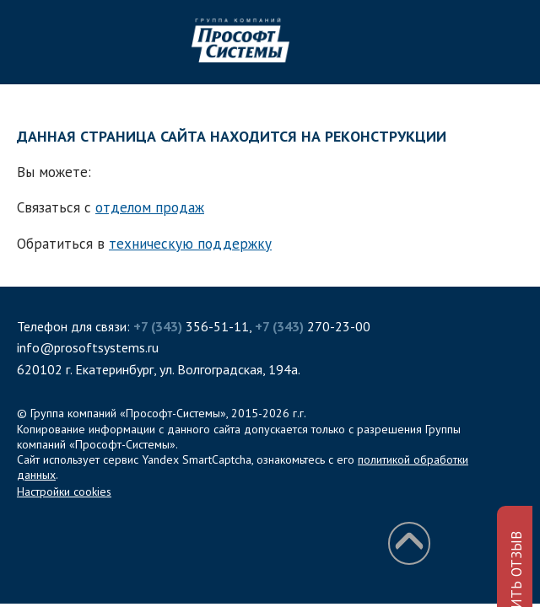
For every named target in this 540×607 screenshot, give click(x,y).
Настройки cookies (64, 491)
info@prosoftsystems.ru (88, 347)
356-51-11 (191, 326)
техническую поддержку (190, 243)
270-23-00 (312, 326)
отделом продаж (149, 207)
